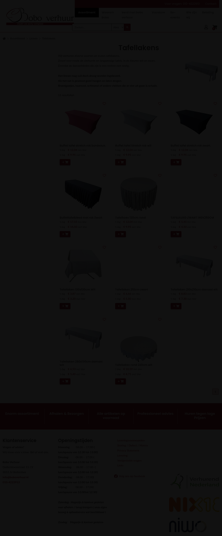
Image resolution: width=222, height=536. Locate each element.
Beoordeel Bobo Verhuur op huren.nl (194, 452)
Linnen (33, 38)
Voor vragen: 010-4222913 (182, 4)
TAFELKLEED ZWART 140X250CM (192, 218)
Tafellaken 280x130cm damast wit (81, 363)
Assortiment (17, 38)
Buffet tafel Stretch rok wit (133, 146)
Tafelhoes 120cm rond (130, 218)
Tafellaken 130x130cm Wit (77, 290)
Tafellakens (48, 38)
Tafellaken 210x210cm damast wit (194, 290)
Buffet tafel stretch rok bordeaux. (83, 146)
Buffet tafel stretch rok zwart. (191, 146)
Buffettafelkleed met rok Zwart (81, 218)
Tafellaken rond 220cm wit (133, 365)
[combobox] (92, 28)
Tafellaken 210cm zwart (131, 290)
